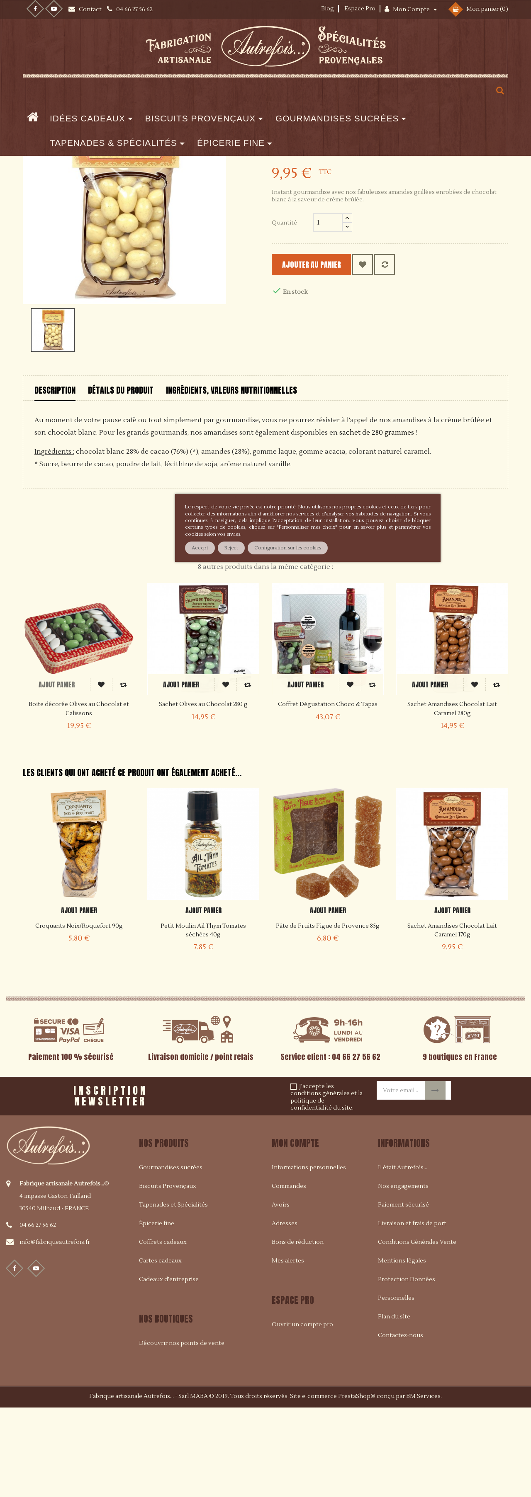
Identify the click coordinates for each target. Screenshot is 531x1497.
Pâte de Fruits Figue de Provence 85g (328, 1015)
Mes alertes (288, 1350)
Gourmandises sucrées (170, 1257)
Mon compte (295, 1232)
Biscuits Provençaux (167, 1276)
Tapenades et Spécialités (173, 1295)
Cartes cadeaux (160, 1350)
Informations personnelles (309, 1257)
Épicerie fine (156, 1313)
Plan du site (394, 1406)
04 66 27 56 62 (37, 1314)
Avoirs (281, 1295)
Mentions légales (402, 1350)
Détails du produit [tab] (120, 480)
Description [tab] (55, 480)
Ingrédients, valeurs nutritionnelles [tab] (231, 480)
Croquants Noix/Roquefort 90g (79, 1015)
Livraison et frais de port (412, 1313)
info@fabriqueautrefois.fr (54, 1331)
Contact (91, 9)
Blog (327, 8)
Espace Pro (359, 8)
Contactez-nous (400, 1425)
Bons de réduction (298, 1332)
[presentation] (253, 1182)
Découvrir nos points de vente (181, 1433)
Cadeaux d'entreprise (169, 1369)
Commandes (289, 1276)
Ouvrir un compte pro (302, 1414)
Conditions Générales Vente (417, 1332)
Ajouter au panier (324, 354)
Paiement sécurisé (403, 1295)
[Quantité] (327, 312)
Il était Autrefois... (402, 1257)
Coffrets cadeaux (163, 1332)
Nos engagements (403, 1276)
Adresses (284, 1313)
